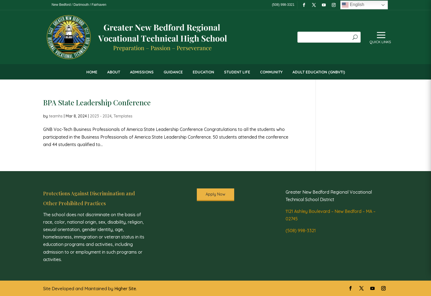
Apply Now (215, 194)
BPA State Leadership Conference (97, 102)
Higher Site (125, 288)
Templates (123, 116)
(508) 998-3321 (301, 230)
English (353, 5)
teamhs (56, 116)
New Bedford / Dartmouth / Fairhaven (79, 5)
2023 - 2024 (101, 116)
